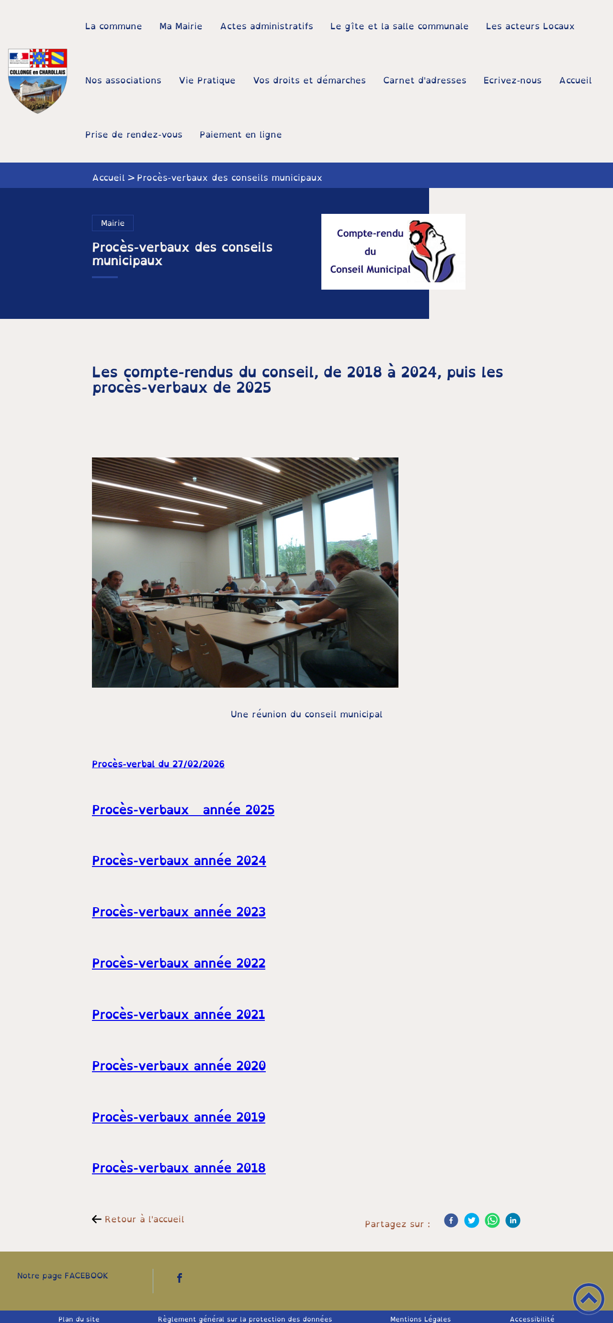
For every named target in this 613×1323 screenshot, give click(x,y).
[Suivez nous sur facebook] (179, 1278)
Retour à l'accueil (144, 1219)
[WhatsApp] (492, 1220)
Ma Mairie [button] (181, 26)
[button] (588, 1298)
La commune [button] (113, 26)
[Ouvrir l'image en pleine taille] (393, 253)
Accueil (108, 177)
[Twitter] (472, 1220)
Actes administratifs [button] (266, 26)
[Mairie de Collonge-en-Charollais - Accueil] (38, 81)
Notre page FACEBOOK (63, 1275)
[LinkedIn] (513, 1220)
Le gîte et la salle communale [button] (399, 26)
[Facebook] (451, 1220)
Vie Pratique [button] (207, 80)
